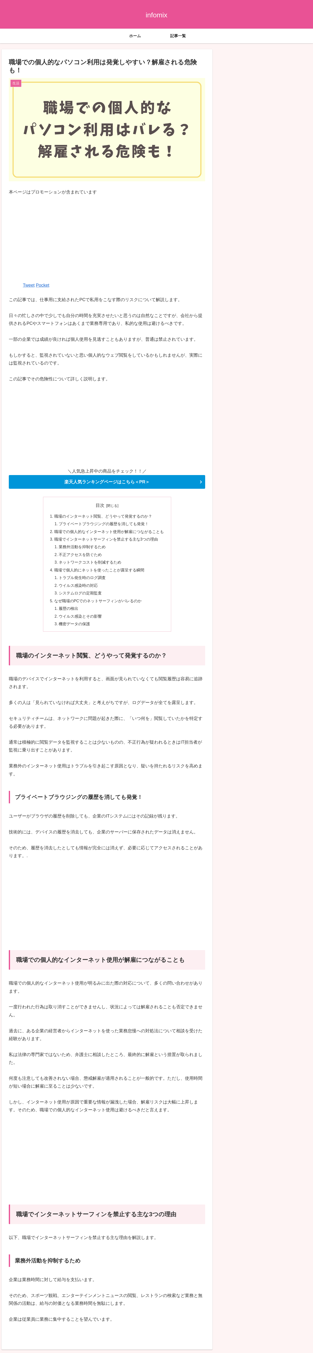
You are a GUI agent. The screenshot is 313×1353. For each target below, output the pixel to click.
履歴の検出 (68, 611)
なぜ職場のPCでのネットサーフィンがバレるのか (98, 603)
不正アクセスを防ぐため (80, 556)
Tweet (28, 285)
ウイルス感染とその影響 (80, 619)
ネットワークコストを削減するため (90, 564)
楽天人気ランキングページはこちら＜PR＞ (107, 481)
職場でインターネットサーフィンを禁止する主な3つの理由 (106, 540)
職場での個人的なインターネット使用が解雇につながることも (109, 532)
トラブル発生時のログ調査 (82, 580)
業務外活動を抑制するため (82, 548)
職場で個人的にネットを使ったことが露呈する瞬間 (99, 572)
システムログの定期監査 (80, 595)
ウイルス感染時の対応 (78, 588)
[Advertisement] (107, 238)
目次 (100, 505)
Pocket (42, 285)
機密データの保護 (74, 627)
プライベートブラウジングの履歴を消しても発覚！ (104, 524)
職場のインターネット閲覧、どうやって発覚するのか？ (103, 516)
